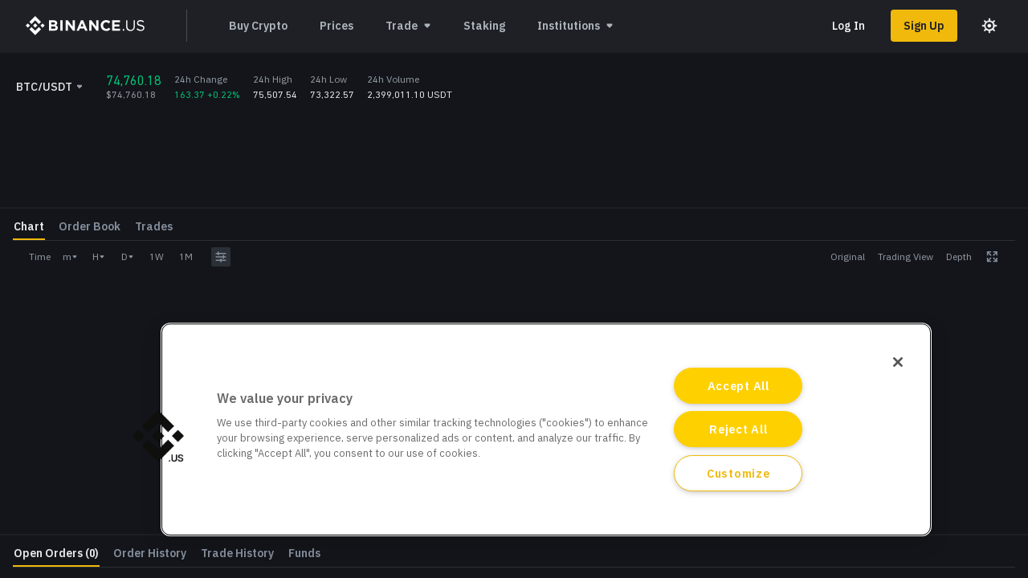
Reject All (738, 429)
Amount (826, 274)
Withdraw (964, 428)
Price (819, 236)
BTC (1005, 283)
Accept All (738, 385)
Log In (848, 25)
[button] (158, 436)
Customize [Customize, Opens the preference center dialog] (738, 473)
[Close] (898, 362)
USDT (1001, 244)
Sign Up (924, 25)
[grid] (679, 198)
